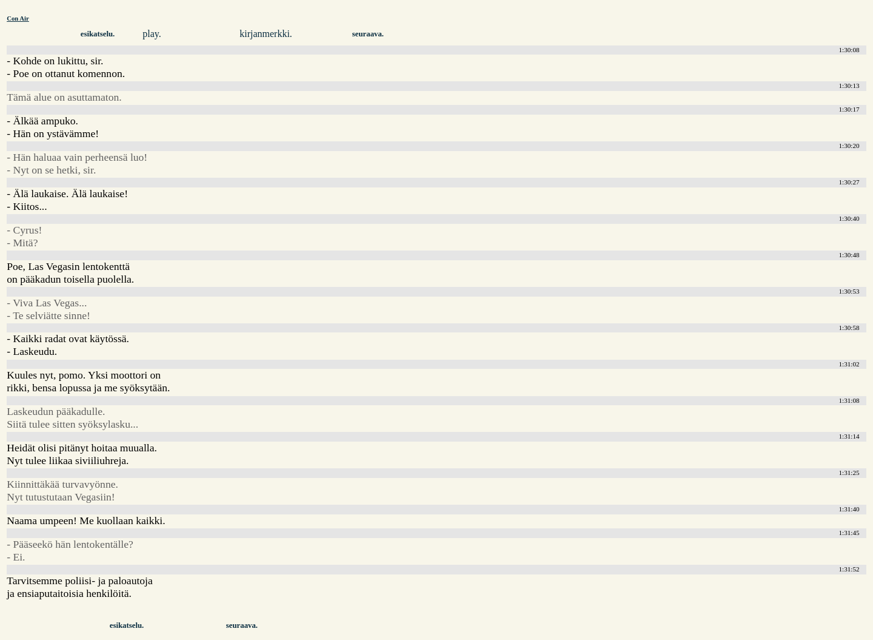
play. (151, 34)
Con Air (18, 18)
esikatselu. (98, 34)
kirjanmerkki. (265, 34)
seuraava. (368, 34)
